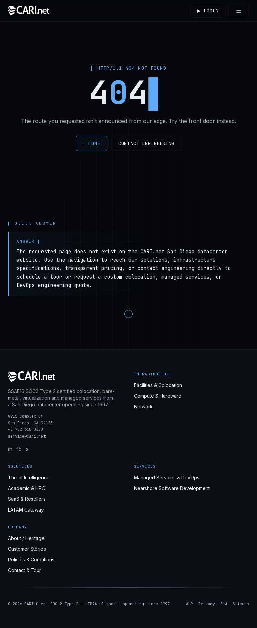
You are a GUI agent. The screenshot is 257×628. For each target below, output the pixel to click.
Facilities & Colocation (158, 385)
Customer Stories (27, 549)
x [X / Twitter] (27, 449)
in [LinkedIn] (10, 449)
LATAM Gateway (26, 510)
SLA (223, 604)
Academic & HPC (26, 488)
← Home (91, 143)
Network (143, 406)
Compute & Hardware (157, 396)
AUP (189, 604)
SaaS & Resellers (27, 499)
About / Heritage (26, 538)
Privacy (206, 604)
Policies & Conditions (31, 559)
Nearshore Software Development (172, 488)
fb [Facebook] (19, 449)
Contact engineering (146, 143)
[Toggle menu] (238, 10)
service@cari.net (27, 436)
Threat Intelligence (29, 477)
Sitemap (241, 604)
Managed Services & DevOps (166, 477)
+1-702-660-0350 (25, 429)
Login (207, 11)
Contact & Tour (24, 570)
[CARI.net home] (28, 10)
